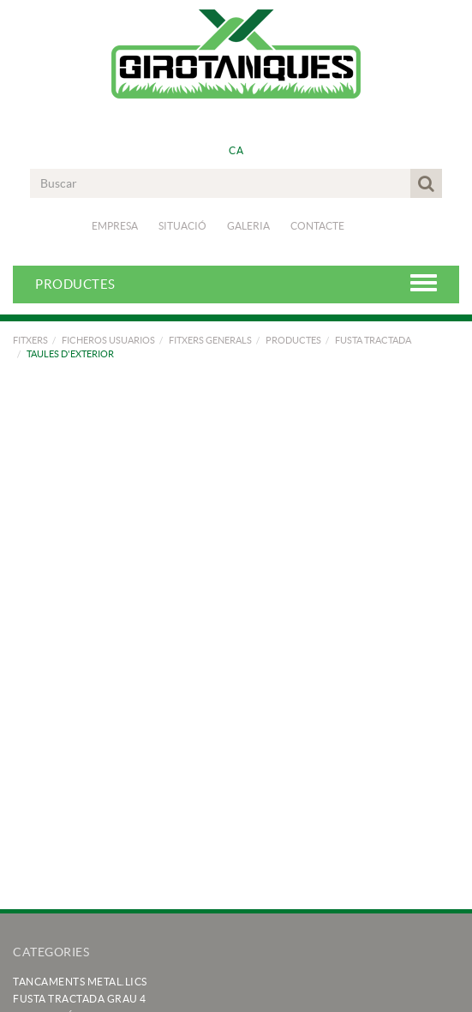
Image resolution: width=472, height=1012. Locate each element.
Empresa (115, 225)
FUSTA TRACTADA (373, 340)
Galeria (248, 225)
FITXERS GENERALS (210, 340)
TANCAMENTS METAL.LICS (80, 981)
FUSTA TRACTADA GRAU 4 (79, 998)
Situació (182, 225)
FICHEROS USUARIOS (108, 340)
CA (236, 150)
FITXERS (30, 340)
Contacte (317, 225)
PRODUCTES (293, 340)
